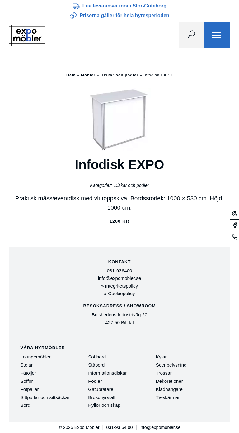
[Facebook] (234, 225)
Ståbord (96, 364)
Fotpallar (29, 389)
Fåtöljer (28, 373)
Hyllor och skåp (104, 405)
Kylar (161, 356)
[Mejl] (234, 213)
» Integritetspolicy (119, 286)
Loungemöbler (35, 356)
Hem (71, 75)
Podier (95, 381)
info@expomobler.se (119, 278)
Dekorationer (169, 381)
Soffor (26, 381)
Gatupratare (100, 389)
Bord (25, 405)
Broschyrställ (101, 397)
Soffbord (97, 356)
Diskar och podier (119, 75)
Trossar (164, 373)
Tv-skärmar (168, 397)
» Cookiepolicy (119, 293)
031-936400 (119, 270)
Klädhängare (169, 389)
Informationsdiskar (107, 373)
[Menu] (216, 35)
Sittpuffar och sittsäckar (44, 397)
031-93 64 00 (119, 427)
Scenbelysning (171, 364)
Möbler (88, 75)
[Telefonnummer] (234, 237)
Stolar (26, 364)
